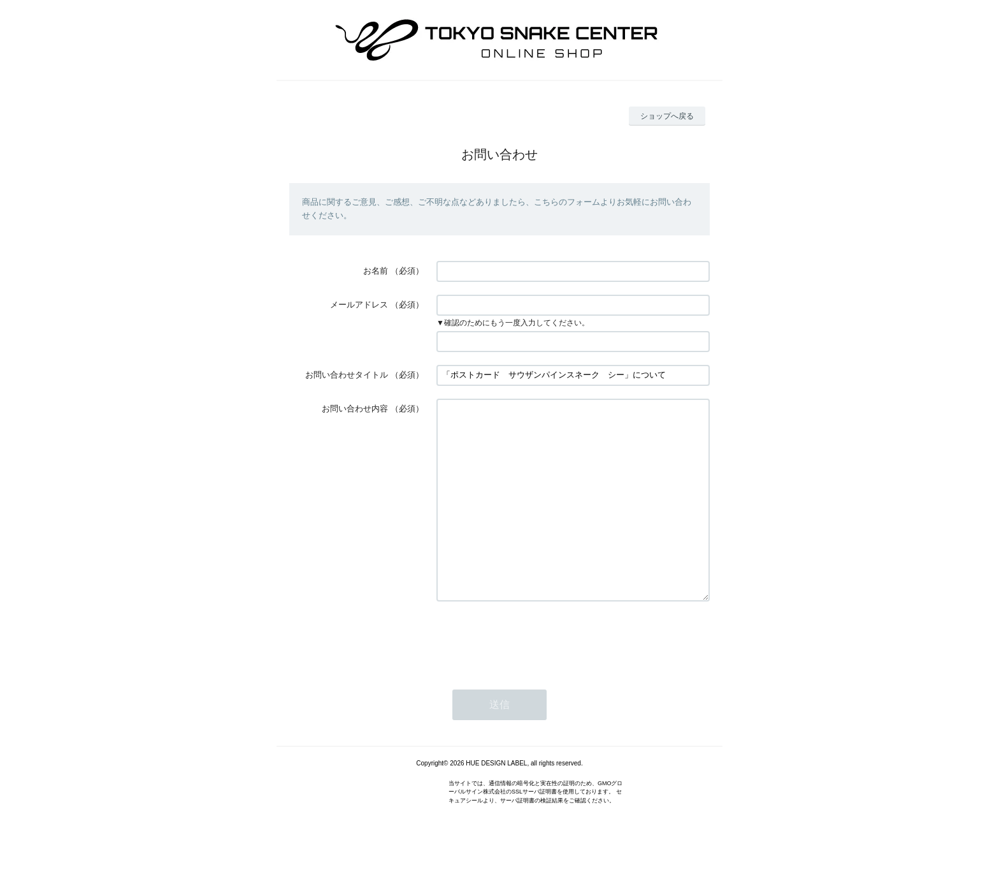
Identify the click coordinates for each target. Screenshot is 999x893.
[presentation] (533, 677)
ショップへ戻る (667, 116)
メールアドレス (359, 304)
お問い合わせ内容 (355, 408)
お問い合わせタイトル (346, 375)
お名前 (375, 271)
